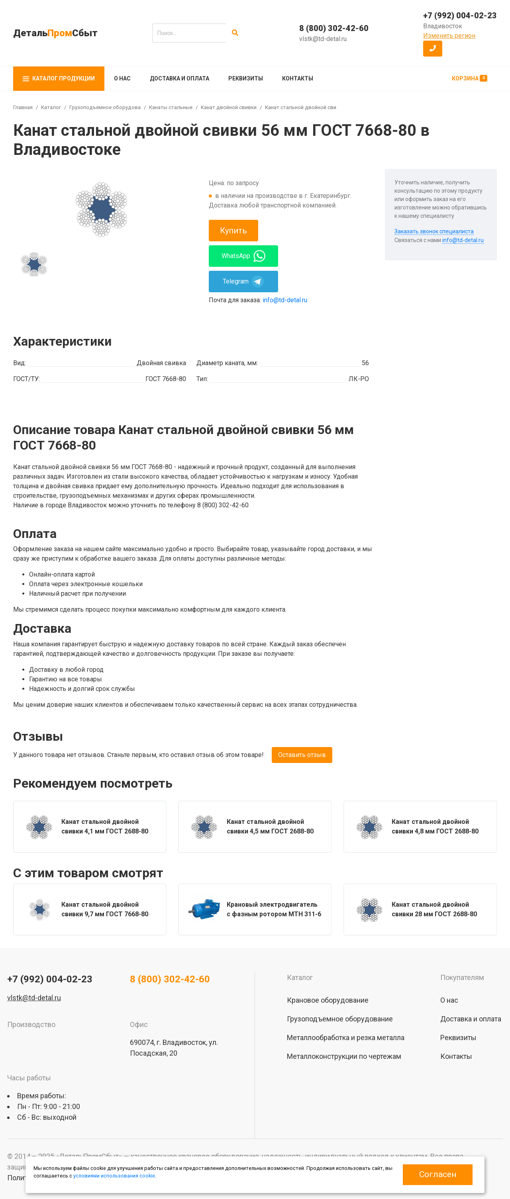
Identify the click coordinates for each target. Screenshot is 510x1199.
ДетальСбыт (55, 33)
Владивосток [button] (442, 26)
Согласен (437, 1174)
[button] (432, 49)
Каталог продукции (59, 78)
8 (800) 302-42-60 (334, 28)
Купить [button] (233, 230)
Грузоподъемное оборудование (109, 107)
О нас (122, 78)
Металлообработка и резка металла (345, 1037)
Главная (23, 107)
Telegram (243, 282)
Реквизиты (245, 78)
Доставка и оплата (179, 78)
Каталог (51, 107)
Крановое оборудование (328, 1000)
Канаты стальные (170, 107)
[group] (100, 208)
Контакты (297, 78)
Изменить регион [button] (449, 35)
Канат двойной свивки (229, 107)
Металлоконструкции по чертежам (344, 1056)
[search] (189, 33)
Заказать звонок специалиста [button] (434, 231)
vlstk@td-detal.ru (323, 39)
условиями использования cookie (114, 1176)
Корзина (469, 78)
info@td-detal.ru (285, 300)
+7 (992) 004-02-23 (460, 15)
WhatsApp (243, 256)
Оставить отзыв (302, 755)
